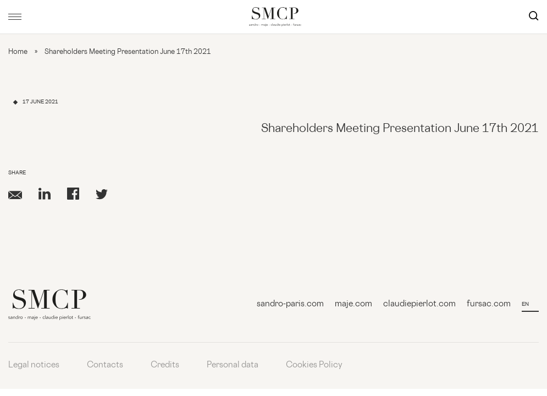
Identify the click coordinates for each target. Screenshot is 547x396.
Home (17, 52)
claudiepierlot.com (419, 304)
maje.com (353, 304)
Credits (165, 365)
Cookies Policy (314, 365)
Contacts (105, 365)
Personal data (232, 365)
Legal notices (33, 365)
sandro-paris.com (290, 304)
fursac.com (489, 304)
